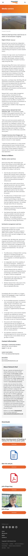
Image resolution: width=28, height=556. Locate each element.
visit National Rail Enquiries (12, 353)
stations (19, 378)
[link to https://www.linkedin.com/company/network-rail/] (10, 527)
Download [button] (14, 444)
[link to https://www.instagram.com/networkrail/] (6, 527)
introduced (11, 295)
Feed (8, 547)
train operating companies (15, 381)
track (9, 373)
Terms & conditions (19, 543)
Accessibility (4, 545)
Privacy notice (5, 543)
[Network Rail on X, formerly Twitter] (13, 527)
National (13, 40)
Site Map (4, 547)
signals (5, 376)
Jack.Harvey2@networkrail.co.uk (10, 360)
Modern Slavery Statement (15, 545)
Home (3, 531)
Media (3, 535)
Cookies (11, 543)
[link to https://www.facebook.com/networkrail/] (3, 527)
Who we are (4, 533)
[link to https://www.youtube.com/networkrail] (16, 527)
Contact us (4, 537)
